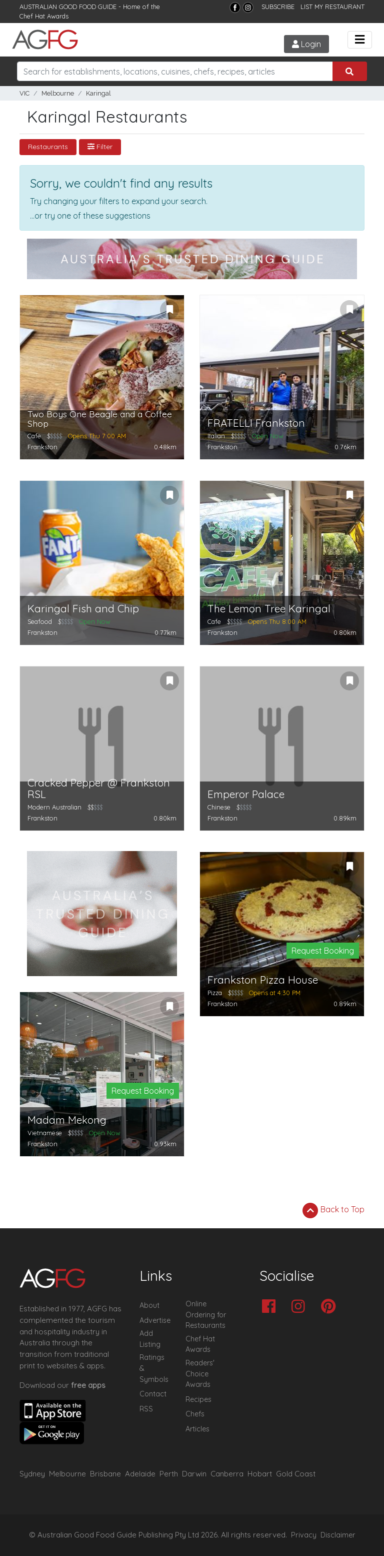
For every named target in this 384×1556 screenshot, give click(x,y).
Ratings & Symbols (154, 1368)
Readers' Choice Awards (200, 1373)
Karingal (98, 93)
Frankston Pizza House (263, 980)
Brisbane (105, 1473)
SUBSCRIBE (278, 7)
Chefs (195, 1413)
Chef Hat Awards (44, 16)
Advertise (155, 1320)
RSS (146, 1408)
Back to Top (333, 1210)
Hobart (260, 1473)
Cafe (34, 436)
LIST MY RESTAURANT (332, 7)
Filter (100, 146)
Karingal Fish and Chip (83, 608)
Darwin (194, 1473)
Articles (198, 1428)
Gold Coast (296, 1473)
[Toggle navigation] (360, 40)
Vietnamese (45, 1133)
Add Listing (150, 1339)
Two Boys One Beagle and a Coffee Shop (100, 419)
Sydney (32, 1473)
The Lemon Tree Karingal (269, 608)
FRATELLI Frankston (256, 423)
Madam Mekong (67, 1120)
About (150, 1305)
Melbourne (58, 93)
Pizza (215, 993)
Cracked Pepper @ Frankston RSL (99, 788)
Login (306, 44)
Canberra (227, 1473)
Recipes (199, 1399)
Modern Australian (55, 807)
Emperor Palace (246, 794)
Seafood (40, 621)
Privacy (303, 1534)
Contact (153, 1393)
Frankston (43, 447)
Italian (216, 436)
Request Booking (323, 951)
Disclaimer (338, 1534)
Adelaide (140, 1473)
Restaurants (48, 146)
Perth (169, 1473)
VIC (25, 93)
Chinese (219, 807)
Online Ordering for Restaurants (206, 1314)
